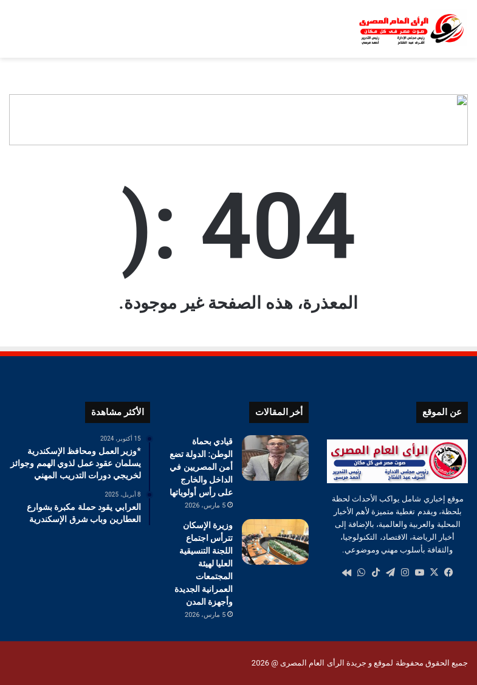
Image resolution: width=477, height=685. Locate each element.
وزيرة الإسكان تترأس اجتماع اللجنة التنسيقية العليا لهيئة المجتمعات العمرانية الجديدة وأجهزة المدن (203, 563)
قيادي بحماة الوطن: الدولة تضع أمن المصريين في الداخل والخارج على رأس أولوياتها (201, 466)
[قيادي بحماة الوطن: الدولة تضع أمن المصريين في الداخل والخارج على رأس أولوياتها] (275, 458)
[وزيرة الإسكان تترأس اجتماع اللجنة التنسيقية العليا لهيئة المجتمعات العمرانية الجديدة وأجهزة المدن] (275, 542)
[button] (458, 119)
